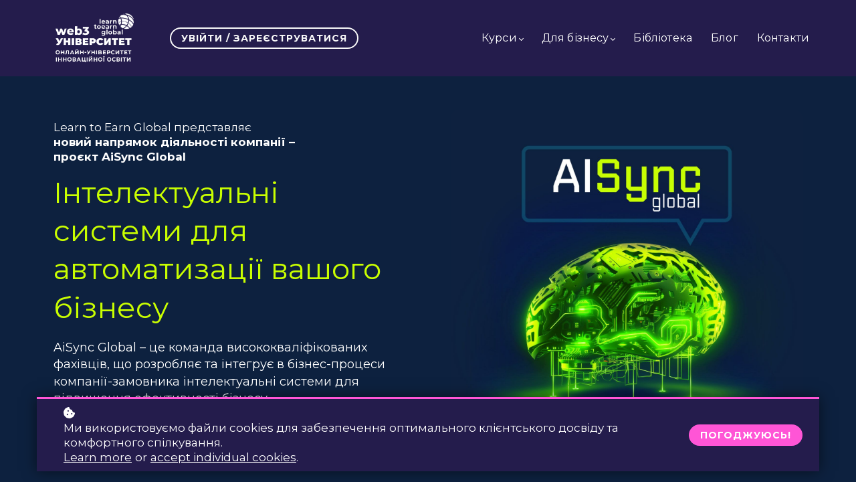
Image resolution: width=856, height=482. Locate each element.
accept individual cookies (223, 457)
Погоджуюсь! (745, 435)
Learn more (98, 457)
